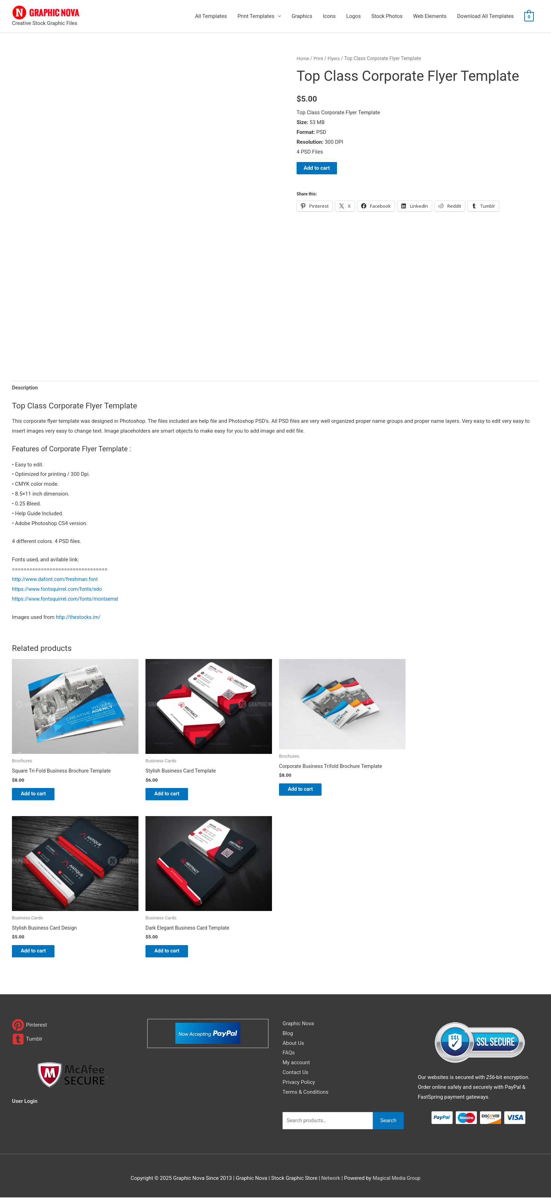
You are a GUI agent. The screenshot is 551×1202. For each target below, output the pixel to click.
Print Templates (256, 16)
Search (388, 1125)
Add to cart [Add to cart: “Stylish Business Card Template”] (173, 796)
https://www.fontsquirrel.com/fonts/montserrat (67, 599)
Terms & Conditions (306, 1096)
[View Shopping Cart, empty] (529, 16)
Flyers (335, 58)
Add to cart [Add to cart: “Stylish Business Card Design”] (39, 954)
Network (329, 1183)
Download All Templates (485, 16)
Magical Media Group (397, 1183)
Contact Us (296, 1077)
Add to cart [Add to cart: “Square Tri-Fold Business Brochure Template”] (39, 796)
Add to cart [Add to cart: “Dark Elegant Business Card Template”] (173, 954)
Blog (288, 1038)
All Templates (211, 16)
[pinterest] (29, 1029)
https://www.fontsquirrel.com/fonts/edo (59, 590)
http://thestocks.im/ (79, 618)
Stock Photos (387, 16)
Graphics (302, 16)
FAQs (289, 1057)
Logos (353, 16)
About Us (293, 1048)
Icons (329, 16)
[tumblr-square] (27, 1044)
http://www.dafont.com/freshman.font (57, 580)
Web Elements (429, 16)
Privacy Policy (299, 1087)
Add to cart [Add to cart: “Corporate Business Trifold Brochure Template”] (306, 791)
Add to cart (317, 168)
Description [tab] (25, 388)
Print (319, 58)
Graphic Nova (298, 1028)
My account (296, 1067)
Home (303, 58)
